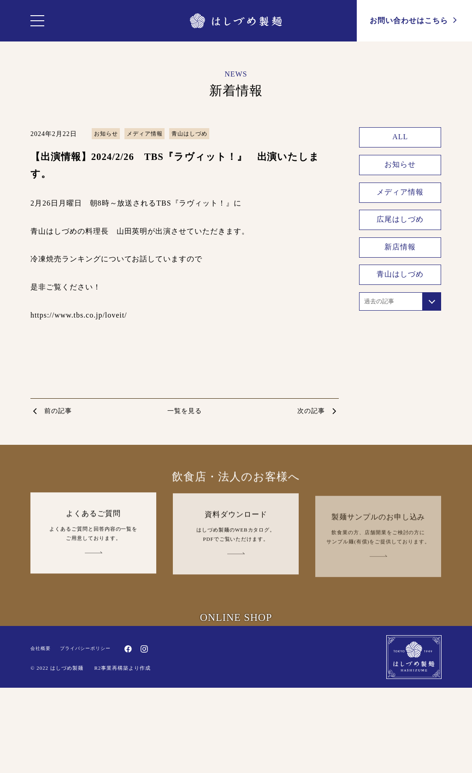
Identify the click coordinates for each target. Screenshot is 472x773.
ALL (400, 137)
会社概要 (40, 746)
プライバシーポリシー (85, 746)
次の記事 (311, 410)
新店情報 (400, 247)
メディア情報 (145, 133)
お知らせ (106, 133)
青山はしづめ (189, 133)
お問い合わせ (414, 20)
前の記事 (58, 410)
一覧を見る (184, 410)
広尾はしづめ (400, 220)
